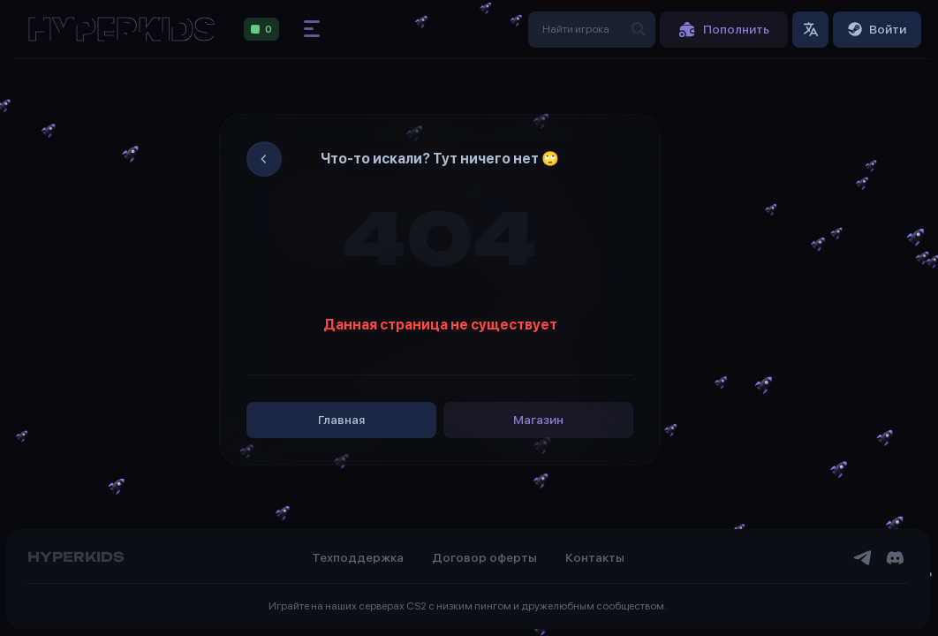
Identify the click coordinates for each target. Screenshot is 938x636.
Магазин (538, 420)
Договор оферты (484, 557)
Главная (341, 420)
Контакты (594, 557)
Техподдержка (358, 557)
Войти (877, 29)
